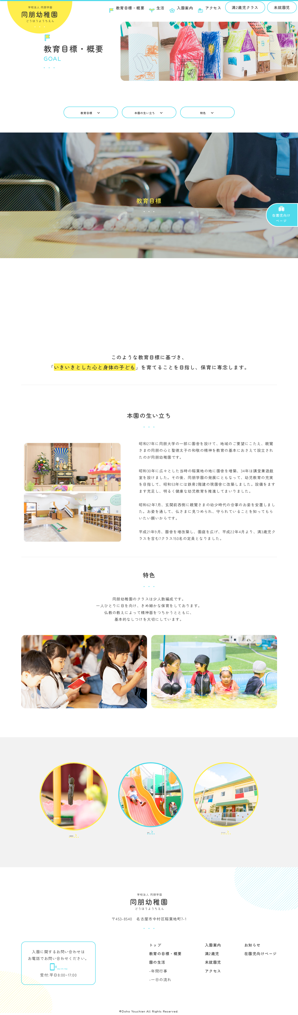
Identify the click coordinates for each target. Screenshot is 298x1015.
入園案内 (213, 947)
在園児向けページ (260, 955)
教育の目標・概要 (165, 955)
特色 (207, 112)
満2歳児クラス (240, 9)
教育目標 (90, 112)
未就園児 (277, 9)
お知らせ (252, 947)
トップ (155, 947)
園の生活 (157, 964)
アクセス (213, 973)
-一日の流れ (160, 981)
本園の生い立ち (149, 112)
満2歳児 (212, 955)
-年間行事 (158, 973)
